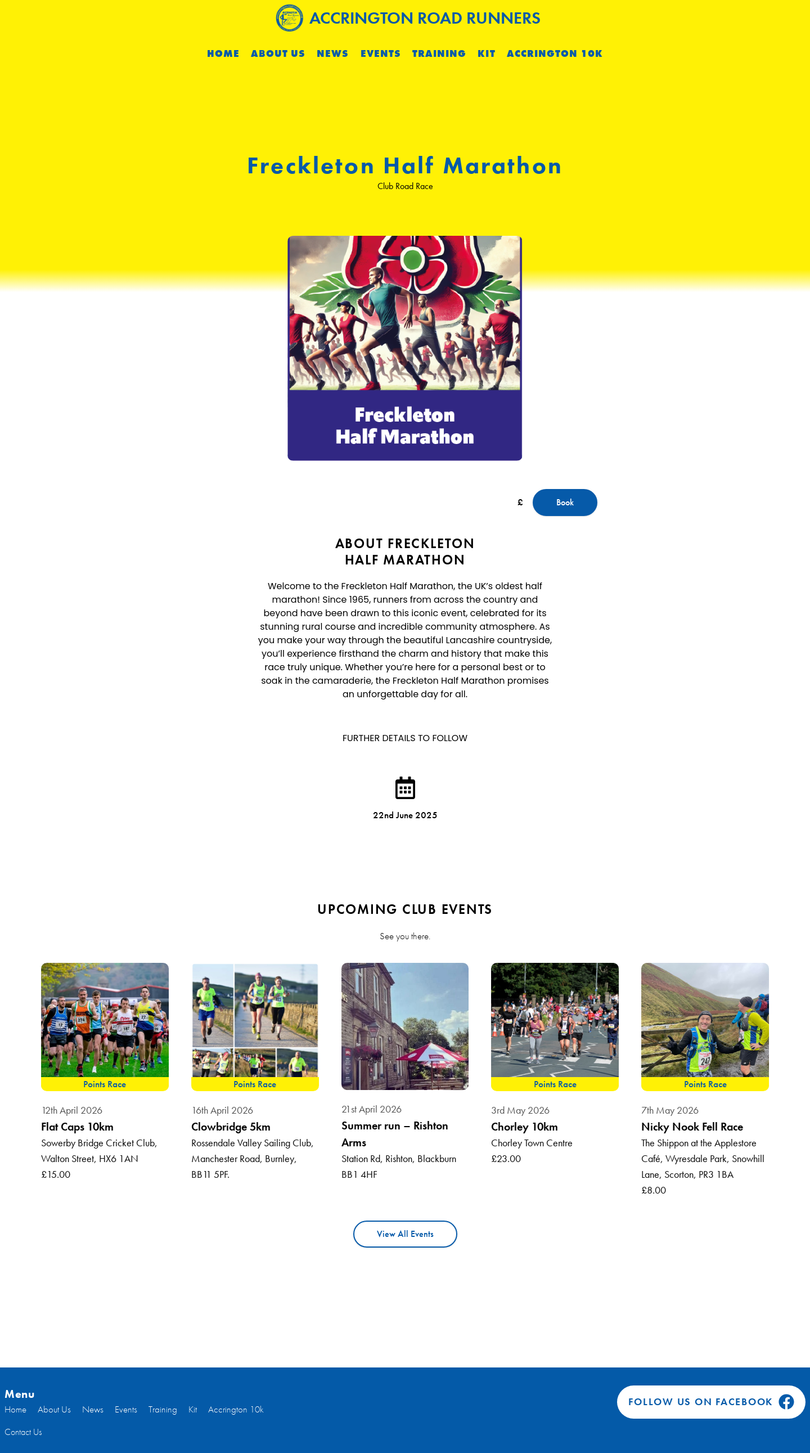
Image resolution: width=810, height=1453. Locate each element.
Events (381, 53)
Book (565, 502)
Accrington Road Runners (408, 17)
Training (439, 53)
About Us (278, 53)
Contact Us (23, 1432)
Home (223, 53)
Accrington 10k (555, 53)
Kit (486, 53)
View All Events (405, 1234)
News (333, 53)
